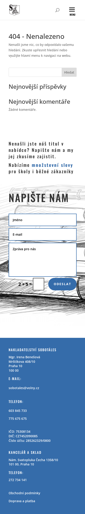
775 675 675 (18, 418)
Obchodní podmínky (24, 493)
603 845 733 (18, 410)
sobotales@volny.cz (24, 388)
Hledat (69, 72)
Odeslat (62, 284)
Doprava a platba (22, 501)
